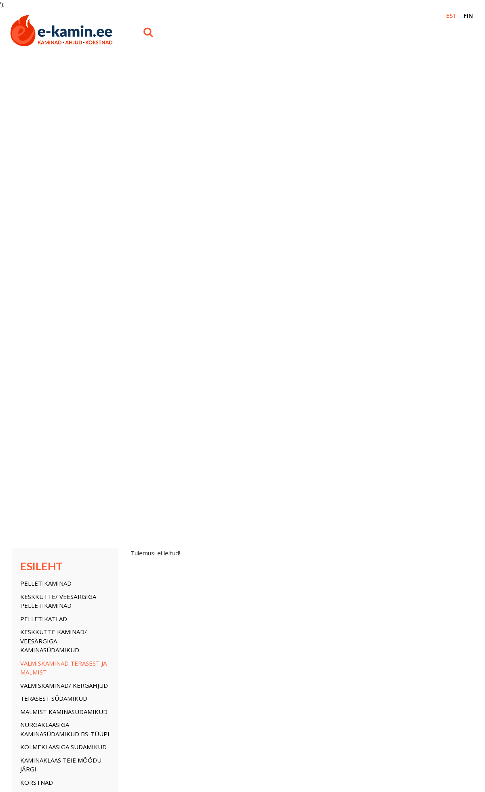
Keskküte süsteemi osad (60, 359)
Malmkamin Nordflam (190, 601)
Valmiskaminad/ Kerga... (41, 601)
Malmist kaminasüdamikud (64, 235)
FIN (468, 16)
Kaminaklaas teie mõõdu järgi (60, 288)
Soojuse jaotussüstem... (119, 623)
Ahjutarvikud (42, 372)
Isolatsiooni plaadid (55, 407)
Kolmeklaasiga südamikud (63, 271)
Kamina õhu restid (51, 319)
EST (451, 16)
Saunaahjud (179, 586)
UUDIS (29, 469)
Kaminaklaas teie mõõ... (41, 638)
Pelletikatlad (43, 143)
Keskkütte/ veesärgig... (40, 571)
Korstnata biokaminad (58, 456)
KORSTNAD (36, 306)
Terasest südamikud (53, 222)
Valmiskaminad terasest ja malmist (63, 191)
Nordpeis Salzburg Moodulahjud (51, 389)
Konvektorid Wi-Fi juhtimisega (50, 486)
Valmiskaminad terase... (41, 593)
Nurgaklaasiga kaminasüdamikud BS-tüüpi (65, 253)
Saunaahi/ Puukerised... (193, 608)
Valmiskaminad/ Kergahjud (64, 209)
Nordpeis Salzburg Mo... (119, 608)
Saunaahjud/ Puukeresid (60, 443)
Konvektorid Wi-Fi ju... (190, 593)
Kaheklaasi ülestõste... (191, 571)
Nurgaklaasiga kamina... (41, 623)
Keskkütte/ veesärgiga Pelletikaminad (58, 125)
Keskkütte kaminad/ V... (41, 586)
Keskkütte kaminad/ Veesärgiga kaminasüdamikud (53, 165)
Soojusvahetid (44, 346)
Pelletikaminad (46, 107)
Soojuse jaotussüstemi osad (57, 425)
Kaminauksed (41, 332)
